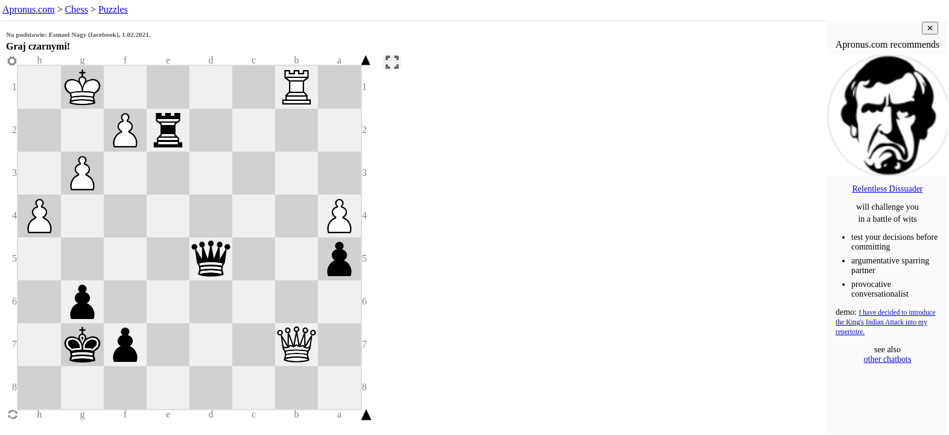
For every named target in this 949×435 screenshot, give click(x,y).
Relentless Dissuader (887, 188)
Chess (76, 9)
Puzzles (113, 9)
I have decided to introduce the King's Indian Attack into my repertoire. (885, 322)
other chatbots (888, 359)
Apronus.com (28, 9)
